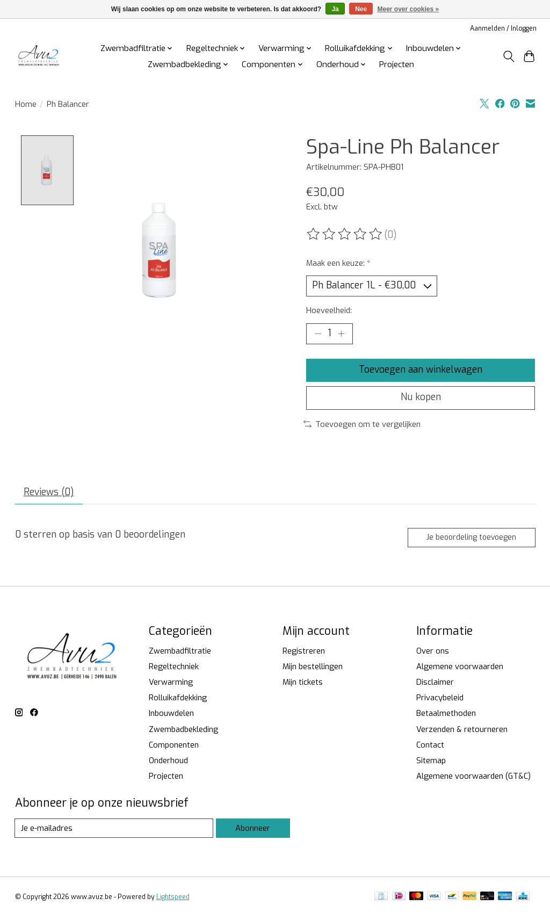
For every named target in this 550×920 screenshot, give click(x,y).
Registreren (304, 653)
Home (26, 104)
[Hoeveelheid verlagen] (317, 334)
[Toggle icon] (508, 56)
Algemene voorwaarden (459, 669)
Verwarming (171, 684)
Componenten (174, 747)
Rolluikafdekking (178, 700)
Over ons (432, 653)
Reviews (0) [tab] (49, 494)
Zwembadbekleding (183, 732)
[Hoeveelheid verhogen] (341, 334)
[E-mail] (114, 831)
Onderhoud (168, 763)
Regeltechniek (174, 669)
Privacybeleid (440, 700)
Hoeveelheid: (329, 311)
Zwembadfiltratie (180, 653)
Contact (430, 747)
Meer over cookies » (408, 9)
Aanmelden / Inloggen (503, 28)
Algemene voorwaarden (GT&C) (473, 778)
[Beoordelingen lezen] (345, 234)
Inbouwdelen (171, 716)
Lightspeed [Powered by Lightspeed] (173, 899)
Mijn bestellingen (313, 669)
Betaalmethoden (446, 716)
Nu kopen (421, 399)
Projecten (396, 64)
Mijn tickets (303, 684)
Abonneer (252, 830)
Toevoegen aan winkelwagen (420, 370)
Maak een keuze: (338, 263)
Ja (334, 9)
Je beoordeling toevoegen (470, 540)
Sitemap (431, 763)
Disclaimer (435, 684)
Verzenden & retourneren (462, 732)
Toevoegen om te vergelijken (362, 425)
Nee (361, 9)
